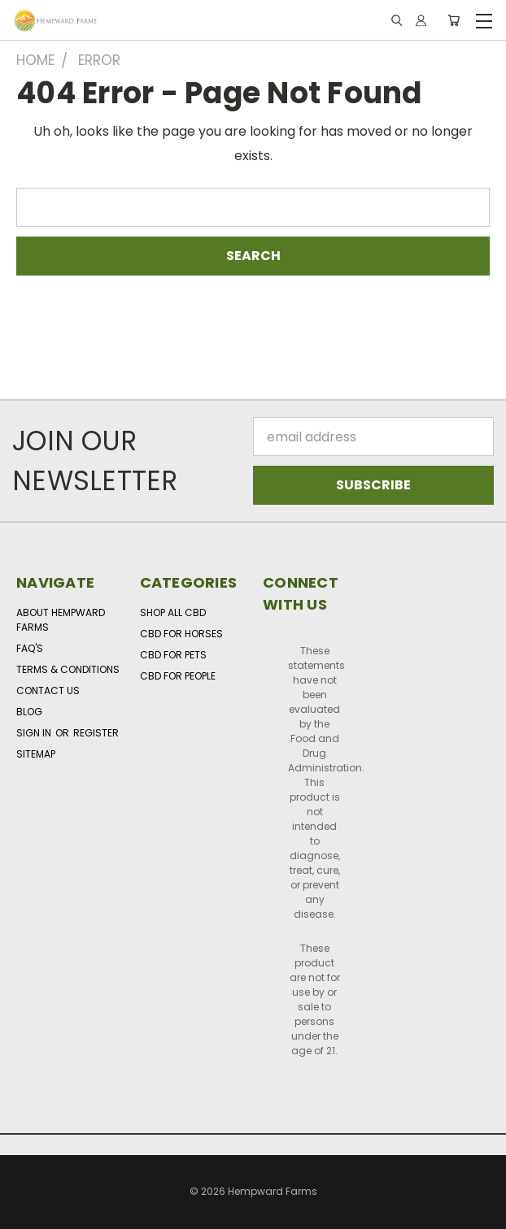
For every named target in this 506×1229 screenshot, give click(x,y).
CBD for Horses (181, 634)
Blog (29, 712)
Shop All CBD (173, 612)
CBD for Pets (173, 655)
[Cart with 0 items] (453, 21)
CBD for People (178, 676)
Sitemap (35, 754)
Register (96, 733)
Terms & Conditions (68, 669)
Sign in (35, 733)
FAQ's (29, 648)
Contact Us (48, 690)
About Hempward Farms (60, 620)
